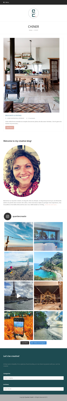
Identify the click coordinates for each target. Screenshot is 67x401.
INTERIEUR (21, 118)
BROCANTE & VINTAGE (13, 115)
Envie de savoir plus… (51, 204)
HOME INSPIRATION (12, 118)
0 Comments (31, 118)
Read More (10, 127)
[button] (6, 2)
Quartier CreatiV (29, 397)
